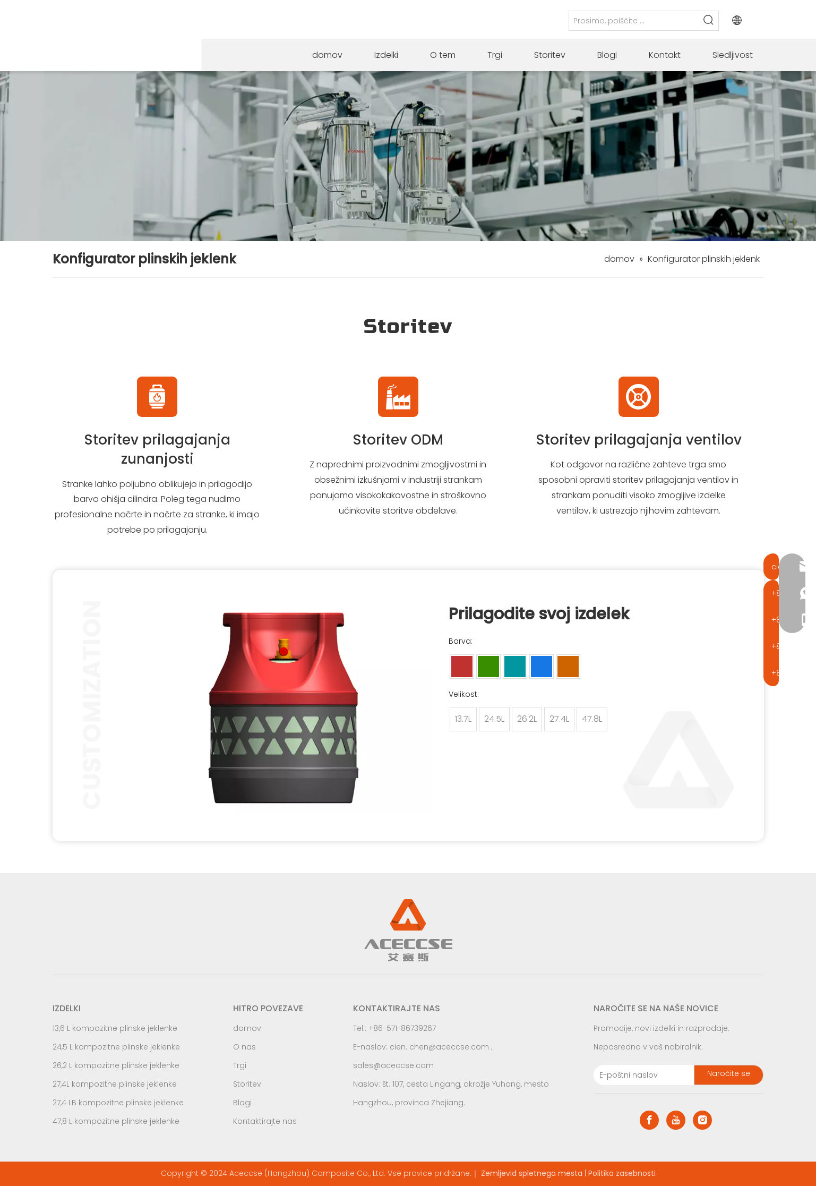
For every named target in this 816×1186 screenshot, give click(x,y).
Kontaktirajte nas (265, 1121)
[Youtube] (675, 1120)
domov (247, 1028)
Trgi (239, 1065)
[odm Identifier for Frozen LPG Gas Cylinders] (398, 397)
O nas (244, 1047)
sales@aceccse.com (393, 1065)
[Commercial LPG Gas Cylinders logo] (157, 397)
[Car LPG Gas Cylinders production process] (408, 156)
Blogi (242, 1102)
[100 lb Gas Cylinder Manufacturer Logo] (639, 397)
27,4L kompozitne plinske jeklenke (115, 1084)
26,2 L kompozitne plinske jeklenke (116, 1065)
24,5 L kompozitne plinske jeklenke (116, 1047)
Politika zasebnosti (622, 1173)
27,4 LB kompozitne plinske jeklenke (118, 1102)
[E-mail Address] (641, 1075)
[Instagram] (702, 1120)
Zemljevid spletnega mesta (531, 1173)
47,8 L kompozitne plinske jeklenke (116, 1121)
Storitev (247, 1084)
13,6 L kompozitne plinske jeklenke (115, 1028)
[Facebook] (649, 1120)
